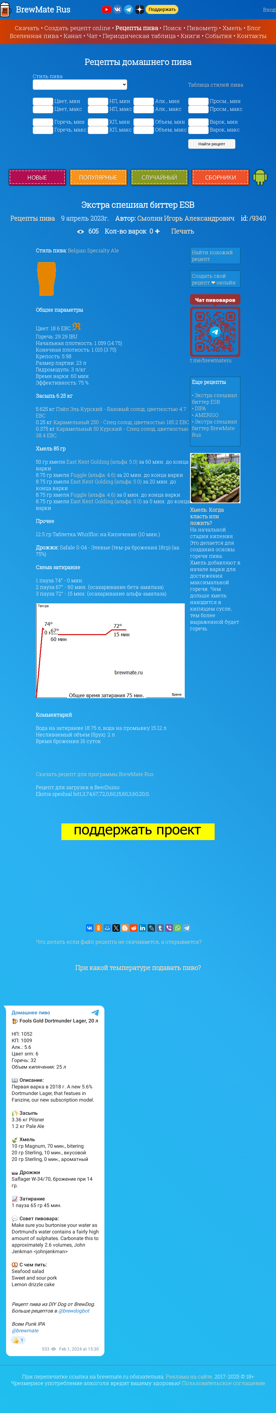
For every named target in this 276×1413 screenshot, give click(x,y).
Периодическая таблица (139, 36)
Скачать (27, 28)
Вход (269, 9)
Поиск (172, 28)
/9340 (257, 218)
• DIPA (199, 408)
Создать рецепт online (77, 28)
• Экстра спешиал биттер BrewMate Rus (214, 428)
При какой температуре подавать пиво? (138, 967)
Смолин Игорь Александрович (185, 218)
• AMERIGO (205, 415)
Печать (182, 231)
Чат (92, 36)
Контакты (252, 36)
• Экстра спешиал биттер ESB (214, 398)
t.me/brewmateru (215, 358)
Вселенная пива (34, 36)
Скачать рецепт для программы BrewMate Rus (95, 774)
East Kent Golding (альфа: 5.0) (102, 461)
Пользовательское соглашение (223, 1383)
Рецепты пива (136, 28)
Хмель (232, 28)
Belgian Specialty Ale (93, 250)
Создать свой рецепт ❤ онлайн (214, 279)
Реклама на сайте (189, 1376)
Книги (190, 36)
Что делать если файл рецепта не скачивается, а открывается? (119, 941)
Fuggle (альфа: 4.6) (92, 475)
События (218, 36)
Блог (254, 28)
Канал (73, 36)
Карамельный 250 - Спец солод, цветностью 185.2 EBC (121, 422)
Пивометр (202, 28)
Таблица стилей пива (215, 84)
